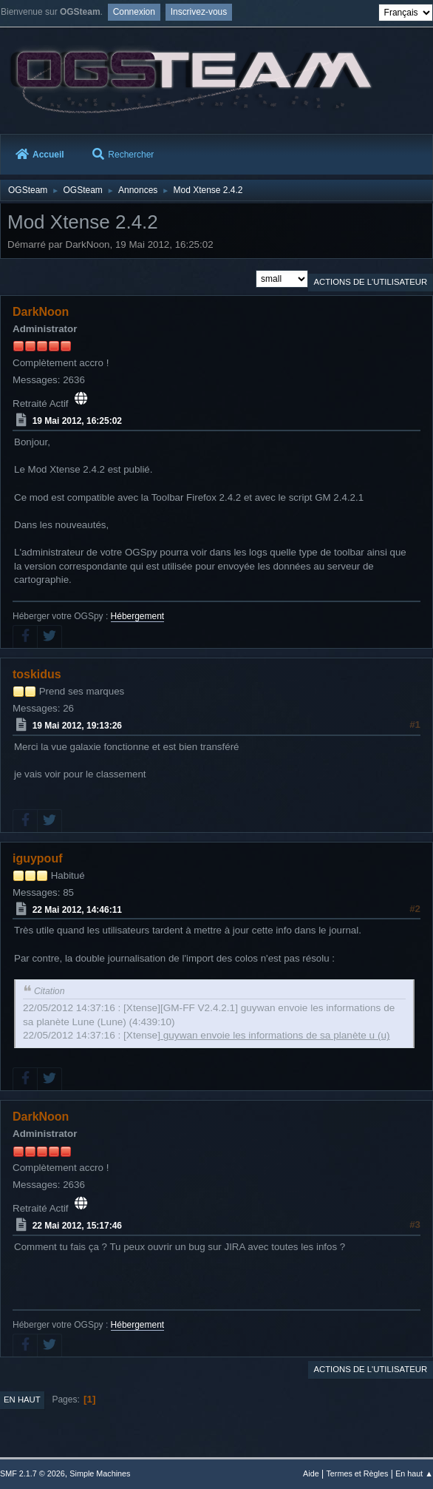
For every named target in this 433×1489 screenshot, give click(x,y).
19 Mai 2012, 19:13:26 (77, 725)
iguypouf (37, 858)
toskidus (37, 674)
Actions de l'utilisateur (370, 281)
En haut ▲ (414, 1473)
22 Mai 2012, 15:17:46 (77, 1225)
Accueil (40, 154)
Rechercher (123, 154)
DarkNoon (41, 311)
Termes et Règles (357, 1473)
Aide (311, 1473)
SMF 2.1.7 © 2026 (32, 1473)
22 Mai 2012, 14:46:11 (77, 909)
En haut (22, 1399)
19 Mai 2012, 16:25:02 (77, 421)
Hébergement (138, 616)
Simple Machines (99, 1473)
